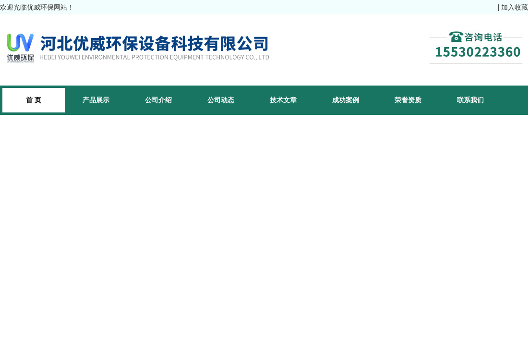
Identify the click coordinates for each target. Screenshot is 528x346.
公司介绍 (158, 100)
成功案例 (345, 100)
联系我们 (470, 100)
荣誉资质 (408, 100)
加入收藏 (514, 7)
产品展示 (96, 100)
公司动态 (220, 100)
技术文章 (283, 100)
